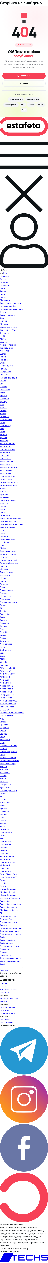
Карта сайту (6, 1019)
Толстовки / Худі (8, 330)
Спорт (3, 381)
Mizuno (3, 434)
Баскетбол (5, 390)
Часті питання (6, 1022)
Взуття (3, 279)
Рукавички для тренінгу (11, 934)
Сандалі (3, 291)
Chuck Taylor (6, 479)
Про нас (4, 983)
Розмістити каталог (9, 998)
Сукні (2, 533)
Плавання (4, 399)
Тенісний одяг (6, 943)
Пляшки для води (8, 378)
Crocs (2, 431)
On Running (5, 425)
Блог (24, 110)
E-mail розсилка (7, 1013)
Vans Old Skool (7, 707)
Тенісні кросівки (7, 315)
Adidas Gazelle (6, 464)
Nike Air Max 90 (7, 449)
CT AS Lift (4, 710)
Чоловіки (4, 276)
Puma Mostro (6, 698)
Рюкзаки (4, 360)
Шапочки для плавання (11, 961)
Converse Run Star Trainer (12, 713)
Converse (4, 416)
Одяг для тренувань (9, 931)
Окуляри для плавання (10, 958)
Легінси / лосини (8, 345)
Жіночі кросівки (33, 99)
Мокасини (5, 300)
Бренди (3, 401)
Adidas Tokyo (6, 692)
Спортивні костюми (9, 563)
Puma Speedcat (7, 470)
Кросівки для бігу (8, 306)
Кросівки (4, 282)
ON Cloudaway (6, 716)
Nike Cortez (5, 458)
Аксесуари (5, 351)
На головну (23, 76)
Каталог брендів (7, 1007)
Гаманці (3, 369)
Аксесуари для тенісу (10, 946)
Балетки (4, 503)
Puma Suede (5, 473)
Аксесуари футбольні (10, 898)
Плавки (3, 952)
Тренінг (3, 396)
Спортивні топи (7, 539)
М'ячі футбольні (7, 892)
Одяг (2, 318)
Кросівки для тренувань (11, 309)
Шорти (3, 342)
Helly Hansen (6, 844)
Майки (3, 339)
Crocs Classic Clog (8, 874)
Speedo (3, 437)
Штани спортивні (8, 327)
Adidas (40, 105)
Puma (2, 423)
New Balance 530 (8, 704)
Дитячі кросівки (11, 105)
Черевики (4, 285)
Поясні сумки (6, 366)
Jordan (31, 105)
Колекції (4, 440)
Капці (2, 294)
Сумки (3, 363)
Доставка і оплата (8, 989)
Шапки (3, 354)
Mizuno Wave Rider (8, 485)
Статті (3, 986)
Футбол (3, 387)
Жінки (3, 488)
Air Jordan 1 (5, 446)
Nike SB (3, 408)
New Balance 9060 (8, 476)
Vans (2, 428)
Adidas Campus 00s (9, 467)
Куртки (3, 321)
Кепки (3, 357)
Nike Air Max (6, 871)
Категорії (4, 1010)
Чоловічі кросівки (16, 99)
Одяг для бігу (6, 919)
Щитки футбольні (8, 895)
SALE (2, 964)
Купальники (5, 955)
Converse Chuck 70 (9, 482)
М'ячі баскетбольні (9, 910)
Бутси (3, 312)
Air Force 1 (5, 452)
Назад (24, 83)
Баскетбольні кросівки (10, 303)
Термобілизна (6, 348)
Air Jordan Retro (7, 443)
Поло (2, 336)
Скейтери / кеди (8, 500)
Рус (5, 273)
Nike (22, 105)
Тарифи (3, 1001)
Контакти (4, 992)
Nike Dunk (4, 455)
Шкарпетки (5, 372)
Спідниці (4, 536)
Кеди (2, 288)
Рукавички (5, 375)
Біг (1, 384)
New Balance (6, 419)
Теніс (2, 393)
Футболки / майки (8, 746)
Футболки (4, 333)
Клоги (3, 297)
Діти (2, 719)
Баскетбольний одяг (9, 907)
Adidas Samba (6, 461)
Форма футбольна (8, 889)
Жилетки (4, 324)
